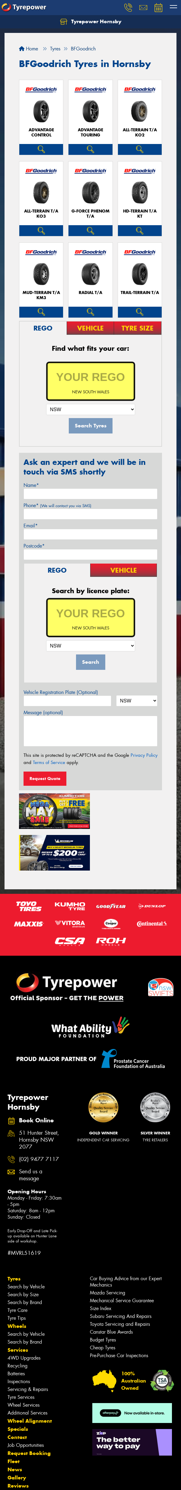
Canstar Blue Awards (111, 1289)
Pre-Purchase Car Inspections (119, 1313)
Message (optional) (43, 712)
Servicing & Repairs (28, 1347)
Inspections (19, 1339)
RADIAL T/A (90, 292)
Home (28, 49)
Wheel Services (24, 1362)
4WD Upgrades (24, 1315)
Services (18, 1307)
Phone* (57, 505)
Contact (17, 1394)
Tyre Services (21, 1354)
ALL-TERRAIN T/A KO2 (140, 132)
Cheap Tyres (102, 1305)
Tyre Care (17, 1268)
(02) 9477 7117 (39, 1116)
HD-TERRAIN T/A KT (140, 214)
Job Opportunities (26, 1402)
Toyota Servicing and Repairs (120, 1281)
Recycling (17, 1323)
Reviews (18, 1443)
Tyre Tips (17, 1275)
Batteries (16, 1331)
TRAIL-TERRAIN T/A (140, 292)
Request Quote (45, 778)
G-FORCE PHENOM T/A (90, 214)
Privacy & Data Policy (43, 1474)
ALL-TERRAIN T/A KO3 (41, 214)
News (15, 1427)
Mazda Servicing (107, 1250)
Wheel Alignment (30, 1378)
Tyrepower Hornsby (90, 21)
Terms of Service (49, 762)
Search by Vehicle (26, 1244)
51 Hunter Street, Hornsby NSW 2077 (39, 1097)
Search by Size (23, 1252)
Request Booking (29, 1410)
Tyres (14, 1236)
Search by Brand (25, 1260)
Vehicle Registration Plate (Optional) (61, 692)
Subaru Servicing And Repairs (120, 1274)
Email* (31, 526)
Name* (31, 485)
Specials (18, 1386)
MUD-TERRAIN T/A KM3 (41, 295)
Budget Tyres (103, 1297)
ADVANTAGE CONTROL (41, 132)
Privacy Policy (144, 755)
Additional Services (27, 1370)
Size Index (100, 1266)
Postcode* (34, 546)
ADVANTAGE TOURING (90, 132)
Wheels (17, 1283)
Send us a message (30, 1133)
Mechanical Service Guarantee (122, 1258)
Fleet (14, 1418)
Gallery (17, 1435)
